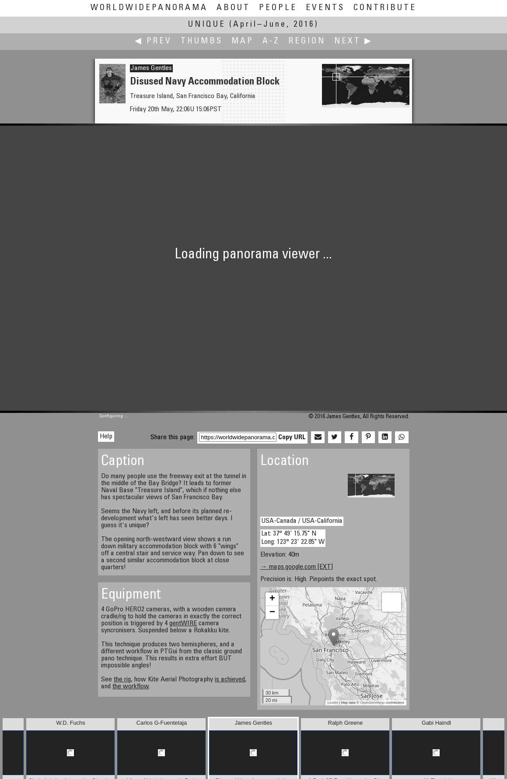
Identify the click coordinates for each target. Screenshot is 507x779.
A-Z (271, 41)
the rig (122, 679)
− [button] (272, 612)
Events (325, 8)
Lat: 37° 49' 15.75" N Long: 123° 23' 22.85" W (293, 538)
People (278, 8)
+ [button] (272, 599)
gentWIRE (183, 623)
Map (242, 41)
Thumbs (202, 41)
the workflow (130, 686)
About (233, 8)
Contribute (384, 8)
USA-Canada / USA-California (302, 521)
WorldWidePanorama (149, 8)
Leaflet (333, 703)
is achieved (230, 679)
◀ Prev (153, 41)
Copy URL (292, 437)
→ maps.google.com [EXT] (296, 567)
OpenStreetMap (372, 703)
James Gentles (151, 68)
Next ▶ (353, 41)
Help (106, 436)
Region (307, 41)
